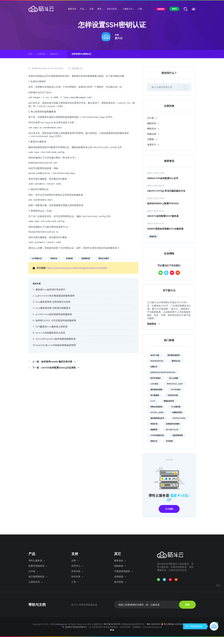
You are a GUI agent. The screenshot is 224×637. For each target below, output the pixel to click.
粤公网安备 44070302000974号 (176, 624)
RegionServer (156, 361)
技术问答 (41, 54)
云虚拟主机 (35, 581)
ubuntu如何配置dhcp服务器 (163, 216)
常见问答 (77, 571)
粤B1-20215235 (153, 624)
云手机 (33, 571)
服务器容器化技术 (157, 418)
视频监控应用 (169, 401)
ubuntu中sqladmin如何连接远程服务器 (56, 338)
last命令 (154, 384)
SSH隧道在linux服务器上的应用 (51, 326)
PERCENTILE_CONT (175, 384)
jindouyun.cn (61, 624)
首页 (30, 54)
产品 (83, 9)
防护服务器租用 (174, 355)
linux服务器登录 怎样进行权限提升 (53, 307)
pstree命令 (176, 389)
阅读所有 (153, 236)
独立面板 (120, 581)
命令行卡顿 (154, 355)
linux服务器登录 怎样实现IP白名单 (53, 301)
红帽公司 (153, 367)
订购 (140, 9)
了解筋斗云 (128, 9)
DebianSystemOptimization (162, 372)
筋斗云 (119, 38)
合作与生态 (113, 9)
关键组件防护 (177, 412)
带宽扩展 (153, 424)
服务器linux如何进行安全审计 (50, 289)
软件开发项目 (155, 378)
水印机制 (169, 441)
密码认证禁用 (103, 258)
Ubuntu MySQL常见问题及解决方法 (166, 190)
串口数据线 (154, 395)
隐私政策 (120, 565)
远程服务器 (50, 111)
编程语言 (54, 54)
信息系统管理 (177, 435)
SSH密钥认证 (37, 258)
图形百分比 (176, 361)
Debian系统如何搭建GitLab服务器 (165, 228)
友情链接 (120, 576)
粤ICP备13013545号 (111, 624)
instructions (179, 418)
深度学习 (153, 144)
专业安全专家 (173, 395)
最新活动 (72, 9)
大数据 (152, 139)
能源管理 (153, 429)
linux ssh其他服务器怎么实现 (50, 332)
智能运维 (153, 133)
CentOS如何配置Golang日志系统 (60, 367)
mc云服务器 (175, 407)
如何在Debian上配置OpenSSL (163, 203)
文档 (91, 9)
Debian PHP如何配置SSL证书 (162, 178)
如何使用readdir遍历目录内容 (58, 361)
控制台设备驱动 (156, 407)
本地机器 (69, 258)
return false (172, 429)
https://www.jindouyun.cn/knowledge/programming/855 (77, 267)
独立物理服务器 (37, 576)
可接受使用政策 (123, 571)
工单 (74, 581)
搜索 (187, 604)
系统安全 (53, 258)
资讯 (100, 9)
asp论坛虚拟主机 (157, 435)
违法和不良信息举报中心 (74, 627)
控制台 (174, 9)
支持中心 (77, 565)
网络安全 (153, 128)
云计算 (152, 117)
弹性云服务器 (36, 560)
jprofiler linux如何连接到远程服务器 (54, 314)
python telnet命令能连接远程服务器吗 (55, 295)
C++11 (152, 401)
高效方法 (153, 441)
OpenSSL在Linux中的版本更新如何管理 (56, 345)
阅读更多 (153, 323)
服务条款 (120, 560)
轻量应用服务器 (37, 565)
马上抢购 (169, 509)
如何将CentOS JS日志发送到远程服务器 (56, 320)
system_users (156, 412)
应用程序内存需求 (173, 424)
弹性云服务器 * (169, 497)
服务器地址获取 (156, 389)
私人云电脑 (173, 378)
